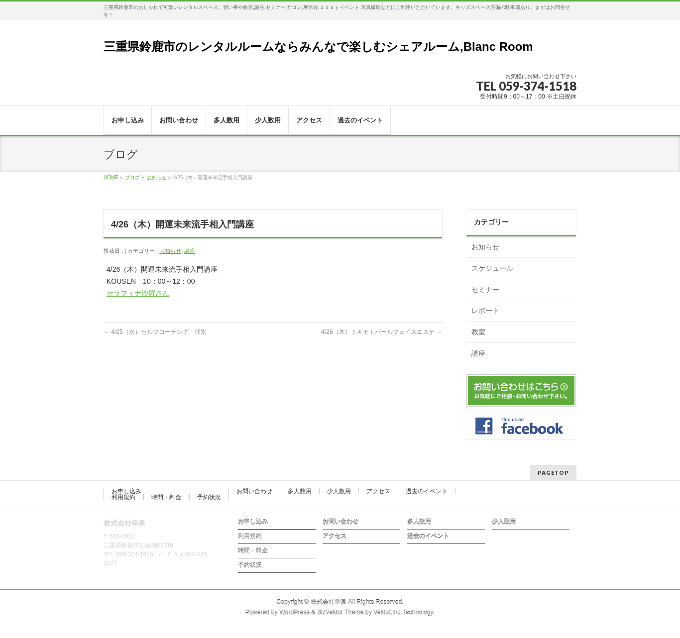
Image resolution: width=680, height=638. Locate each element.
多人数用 (300, 491)
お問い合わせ (254, 491)
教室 (478, 332)
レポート (485, 311)
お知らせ (157, 177)
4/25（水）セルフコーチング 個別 (155, 331)
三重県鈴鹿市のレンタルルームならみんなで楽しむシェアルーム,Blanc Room (318, 46)
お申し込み (126, 491)
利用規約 (123, 497)
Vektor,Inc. (387, 612)
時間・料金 (166, 497)
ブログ (132, 177)
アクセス (378, 491)
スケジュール (492, 268)
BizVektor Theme (340, 612)
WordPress (294, 612)
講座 (189, 251)
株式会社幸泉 (328, 602)
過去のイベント (427, 491)
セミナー (485, 290)
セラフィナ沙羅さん (138, 293)
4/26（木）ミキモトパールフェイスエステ (381, 331)
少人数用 (339, 491)
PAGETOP (553, 472)
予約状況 (209, 497)
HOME (111, 177)
